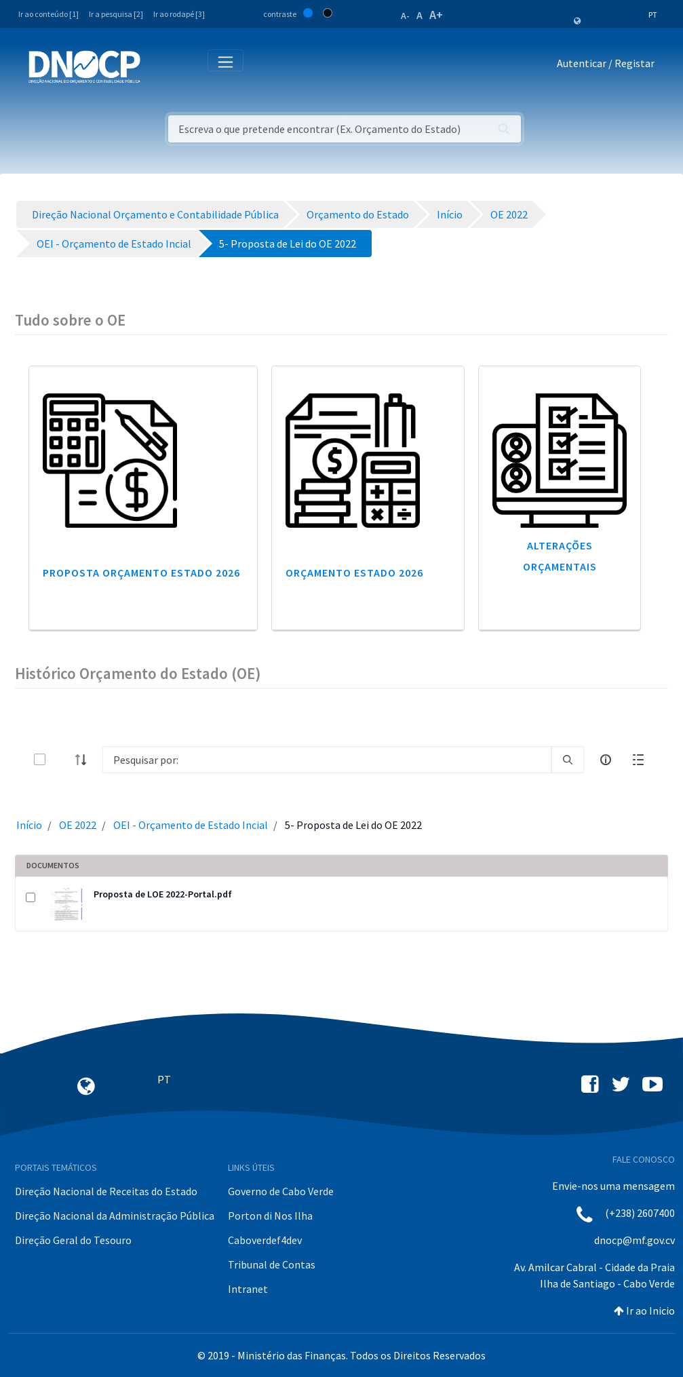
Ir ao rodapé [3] (179, 14)
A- (405, 15)
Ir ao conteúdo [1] (48, 14)
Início (29, 825)
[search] (568, 760)
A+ (436, 14)
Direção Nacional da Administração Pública (114, 1215)
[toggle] (61, 759)
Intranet (248, 1289)
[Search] (326, 759)
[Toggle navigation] (158, 66)
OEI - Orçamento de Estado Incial (190, 825)
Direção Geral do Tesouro (73, 1240)
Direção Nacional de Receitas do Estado (106, 1191)
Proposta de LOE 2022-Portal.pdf (163, 894)
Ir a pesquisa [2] (116, 14)
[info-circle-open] (606, 760)
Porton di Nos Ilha (270, 1215)
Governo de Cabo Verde (281, 1191)
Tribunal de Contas (271, 1264)
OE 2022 (77, 825)
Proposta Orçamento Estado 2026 (141, 572)
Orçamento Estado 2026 (354, 572)
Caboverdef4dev (265, 1240)
